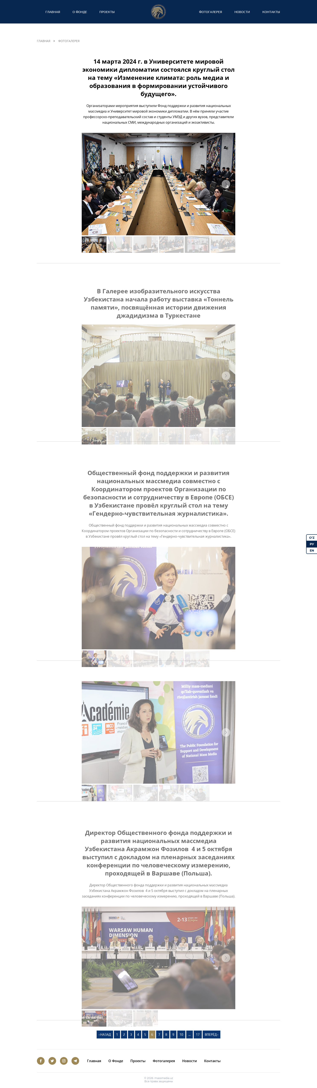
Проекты (107, 12)
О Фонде (80, 12)
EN (312, 550)
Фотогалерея (210, 12)
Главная (52, 12)
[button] (226, 184)
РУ (312, 544)
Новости (242, 12)
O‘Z (311, 538)
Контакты (271, 12)
